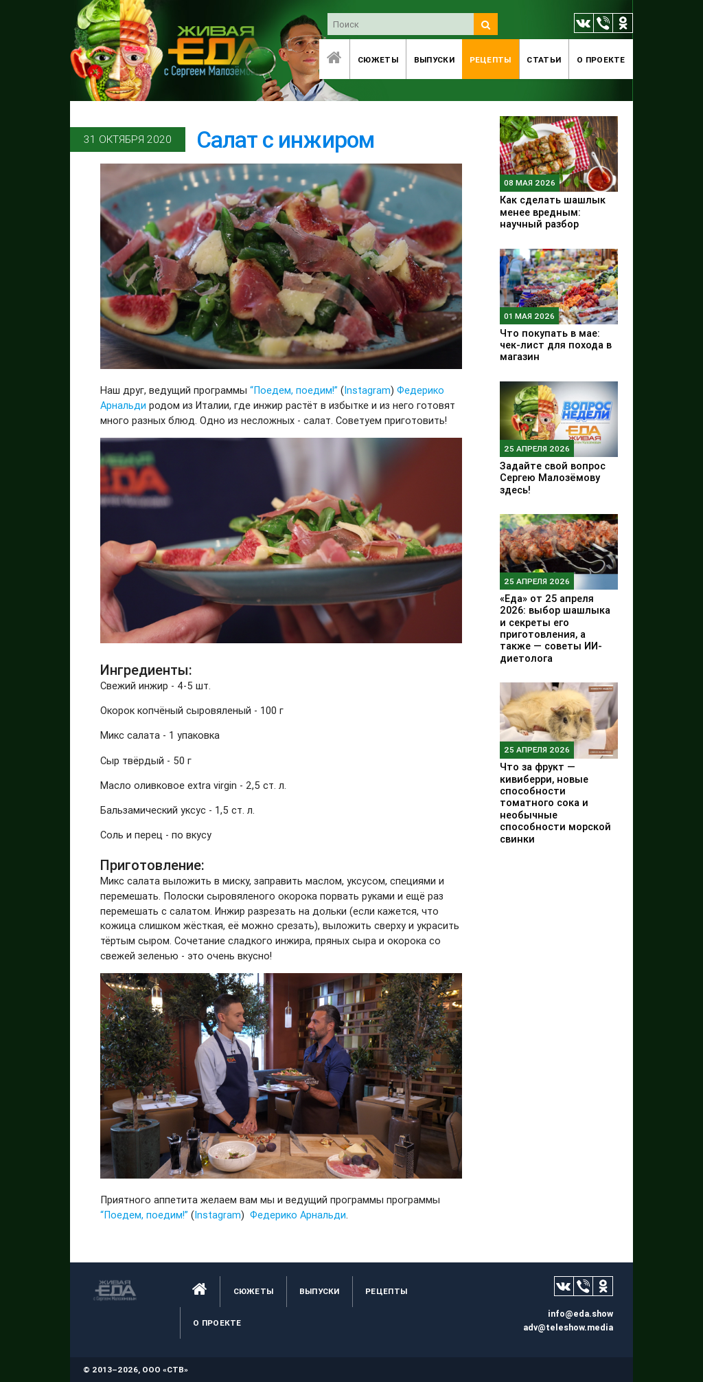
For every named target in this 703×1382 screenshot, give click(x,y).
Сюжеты (378, 59)
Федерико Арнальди (298, 1214)
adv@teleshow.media (568, 1327)
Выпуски (434, 59)
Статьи (544, 59)
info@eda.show (580, 1313)
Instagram (367, 390)
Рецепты (490, 59)
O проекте (601, 59)
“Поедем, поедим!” (295, 390)
